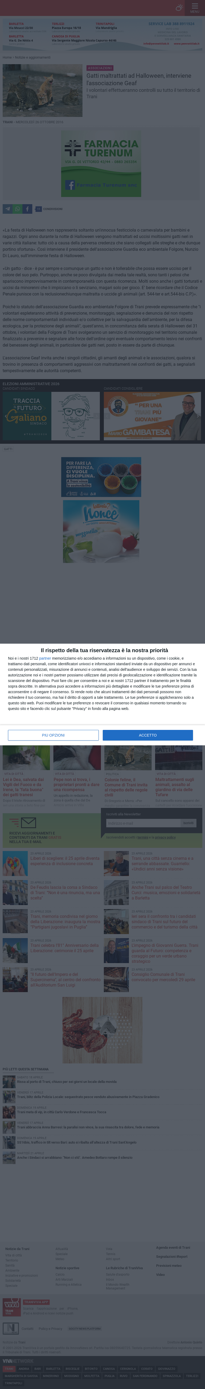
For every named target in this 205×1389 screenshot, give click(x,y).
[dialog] (102, 694)
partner (45, 658)
